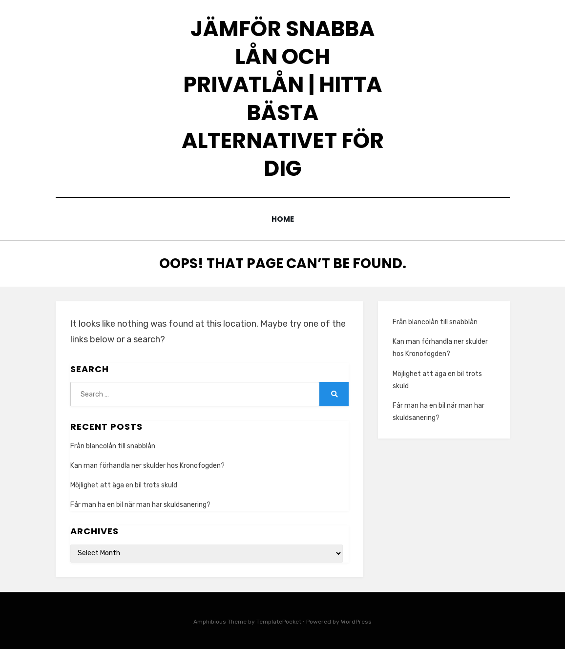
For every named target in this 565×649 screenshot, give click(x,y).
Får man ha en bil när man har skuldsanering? (140, 505)
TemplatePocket (278, 621)
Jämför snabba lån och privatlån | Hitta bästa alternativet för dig (283, 98)
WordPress (356, 621)
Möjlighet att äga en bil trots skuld (123, 485)
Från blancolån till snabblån (112, 445)
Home (282, 219)
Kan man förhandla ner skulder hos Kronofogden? (147, 465)
